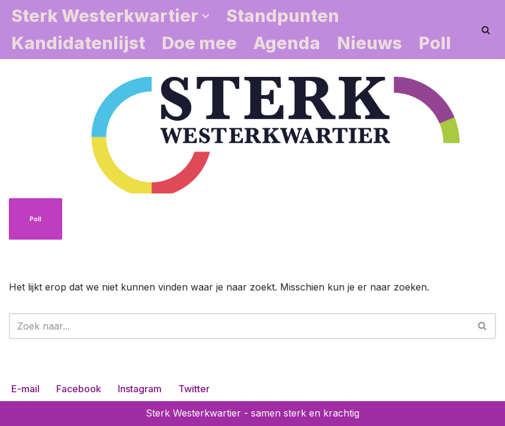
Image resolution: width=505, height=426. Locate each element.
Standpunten (282, 15)
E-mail (25, 389)
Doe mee (199, 43)
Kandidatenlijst (78, 43)
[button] (205, 16)
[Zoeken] (485, 29)
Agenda (286, 43)
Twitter (194, 389)
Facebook (78, 389)
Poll (435, 43)
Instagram (140, 389)
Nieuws (369, 43)
